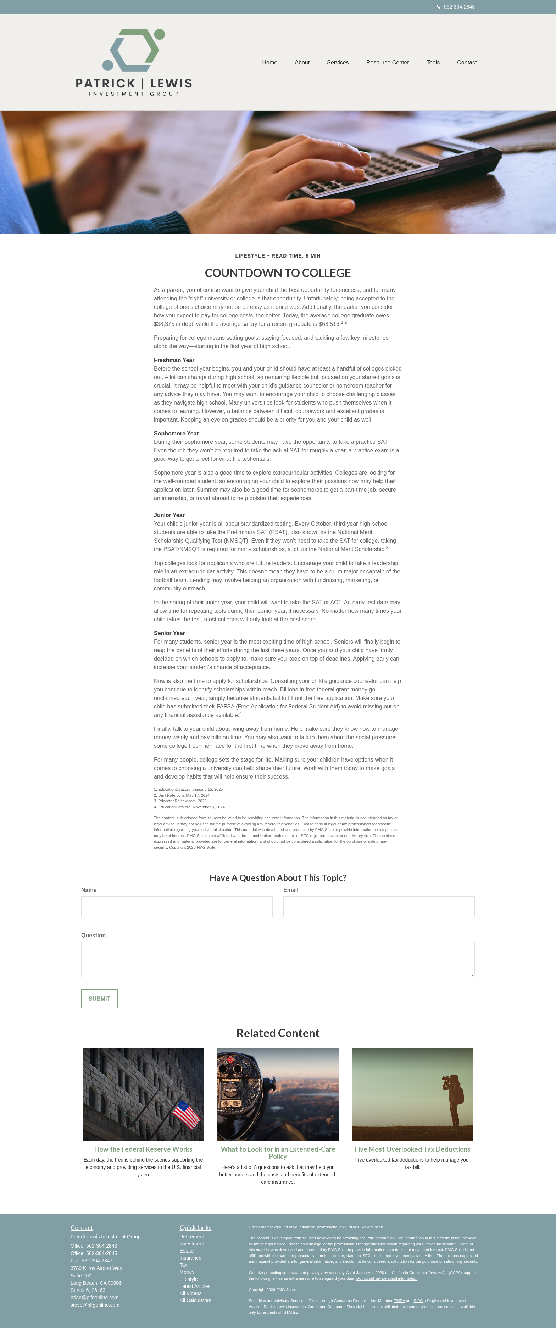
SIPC (418, 1301)
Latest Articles (195, 1286)
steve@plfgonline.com (95, 1305)
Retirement (192, 1236)
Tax (184, 1265)
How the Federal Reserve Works (143, 1149)
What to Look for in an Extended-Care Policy (278, 1152)
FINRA (399, 1301)
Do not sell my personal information (386, 1278)
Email (291, 890)
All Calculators (195, 1300)
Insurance (190, 1258)
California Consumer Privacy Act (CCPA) (427, 1273)
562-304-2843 (456, 7)
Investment (192, 1244)
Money (187, 1272)
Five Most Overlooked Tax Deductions (413, 1149)
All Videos (191, 1293)
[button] (300, 62)
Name (89, 890)
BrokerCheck (371, 1227)
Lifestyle (189, 1279)
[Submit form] (99, 999)
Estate (187, 1251)
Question (93, 935)
